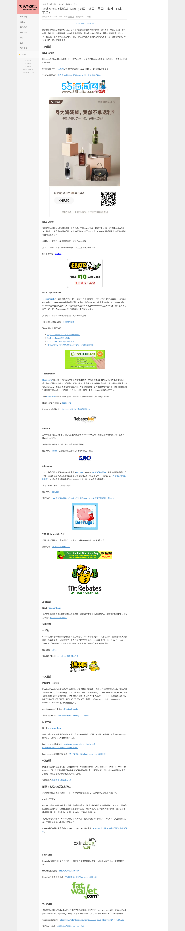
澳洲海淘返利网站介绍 (61, 780)
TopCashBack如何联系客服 (58, 338)
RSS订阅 (22, 54)
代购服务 (23, 48)
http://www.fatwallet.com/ (69, 871)
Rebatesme (47, 380)
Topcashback (48, 299)
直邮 (21, 43)
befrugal (79, 472)
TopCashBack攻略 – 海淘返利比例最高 (63, 335)
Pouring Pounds (71, 709)
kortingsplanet (55, 728)
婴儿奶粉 (23, 27)
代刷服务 (28, 66)
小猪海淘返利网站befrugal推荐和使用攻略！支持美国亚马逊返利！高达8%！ (84, 498)
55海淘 (61, 69)
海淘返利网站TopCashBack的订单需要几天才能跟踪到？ (71, 345)
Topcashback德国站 (58, 618)
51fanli (54, 650)
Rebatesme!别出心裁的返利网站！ (75, 409)
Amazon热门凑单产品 (85, 23)
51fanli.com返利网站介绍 (67, 656)
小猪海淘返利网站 (98, 472)
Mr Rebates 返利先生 (61, 547)
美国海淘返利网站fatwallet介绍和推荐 (81, 877)
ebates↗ (59, 254)
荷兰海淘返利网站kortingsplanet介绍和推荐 (87, 754)
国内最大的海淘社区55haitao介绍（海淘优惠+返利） (80, 75)
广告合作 (28, 60)
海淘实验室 (28, 7)
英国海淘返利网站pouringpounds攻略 (73, 715)
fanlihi (54, 451)
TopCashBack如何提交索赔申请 (60, 342)
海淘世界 (23, 32)
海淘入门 (61, 4)
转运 (21, 38)
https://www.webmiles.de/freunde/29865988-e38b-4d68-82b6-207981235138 (92, 920)
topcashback (68, 322)
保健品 (22, 22)
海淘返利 (69, 4)
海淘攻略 (23, 17)
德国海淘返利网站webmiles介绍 (70, 926)
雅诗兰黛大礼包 (28, 69)
